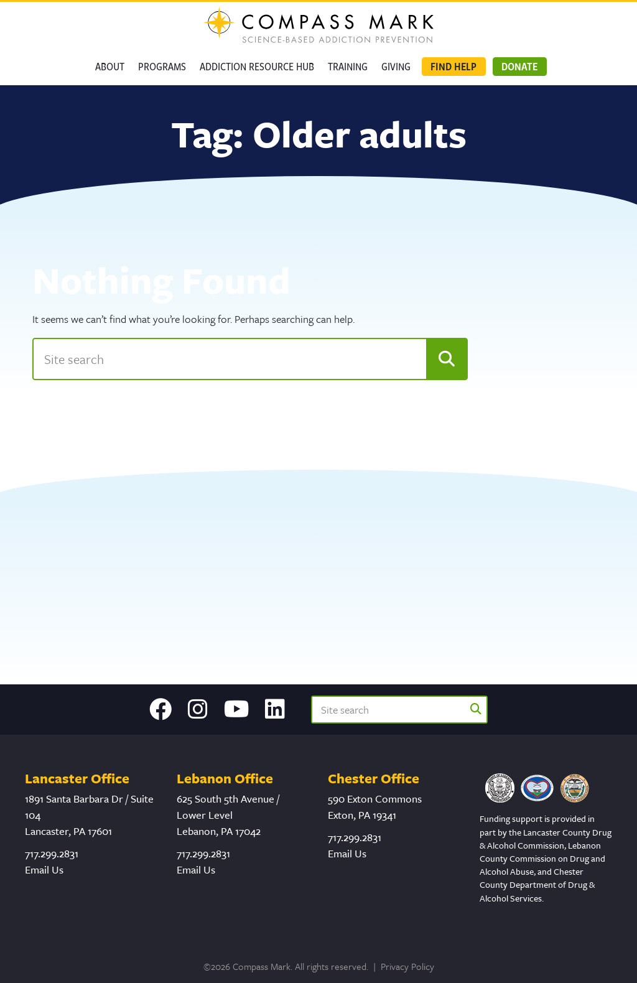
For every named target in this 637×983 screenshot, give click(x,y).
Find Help (453, 66)
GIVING (396, 66)
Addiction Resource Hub (257, 66)
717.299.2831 (51, 853)
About (109, 66)
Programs (162, 66)
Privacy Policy (407, 966)
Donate (519, 66)
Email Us (44, 869)
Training (348, 66)
